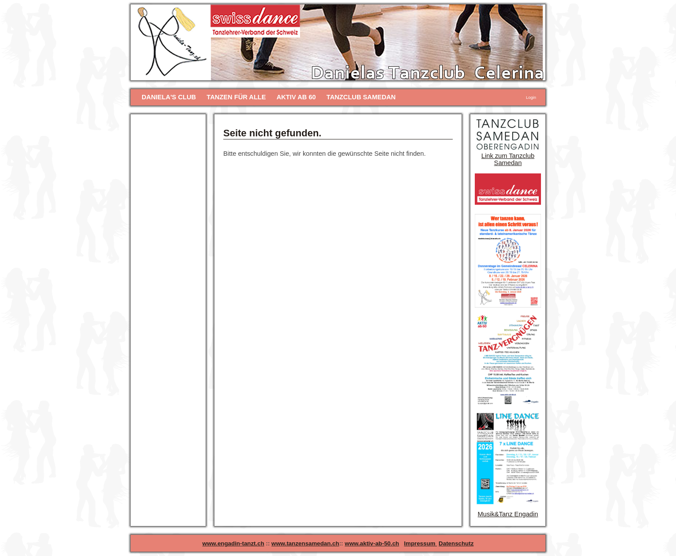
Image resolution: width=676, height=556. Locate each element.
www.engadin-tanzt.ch (233, 543)
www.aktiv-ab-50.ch (372, 543)
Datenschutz (456, 543)
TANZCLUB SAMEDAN (361, 97)
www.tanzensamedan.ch (305, 543)
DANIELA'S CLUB (169, 97)
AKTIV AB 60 (296, 97)
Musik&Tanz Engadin (508, 514)
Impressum (420, 543)
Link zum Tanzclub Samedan (507, 159)
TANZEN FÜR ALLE (236, 97)
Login (531, 97)
